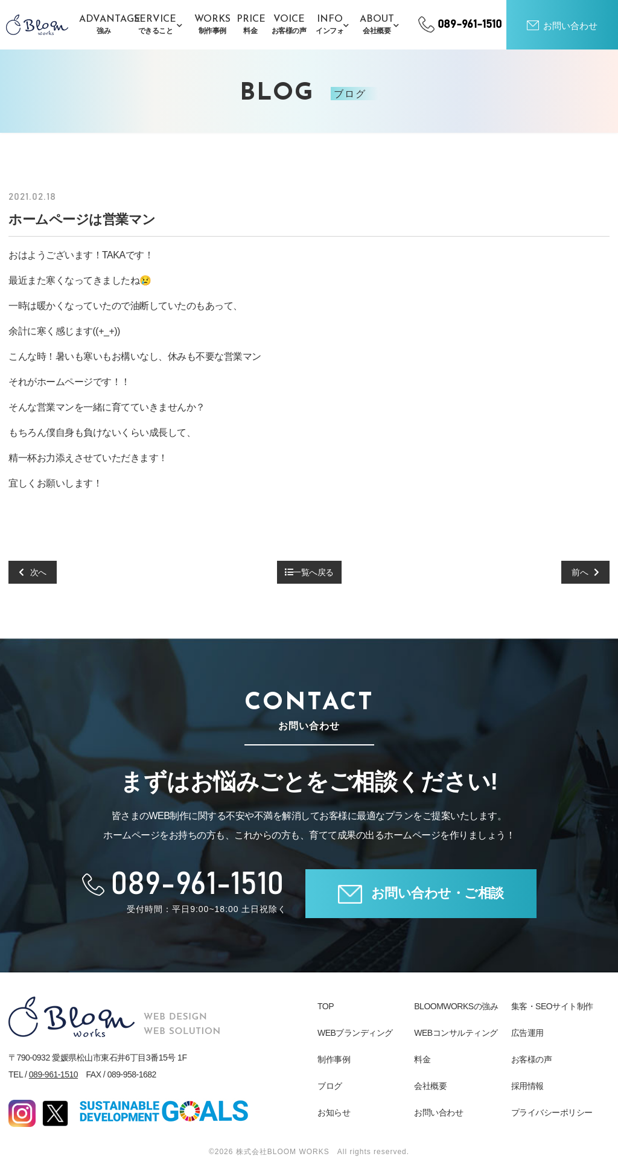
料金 (422, 1059)
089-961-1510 (53, 1074)
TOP (325, 1006)
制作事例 (333, 1059)
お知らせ (333, 1112)
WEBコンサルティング (455, 1033)
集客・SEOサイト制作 (552, 1006)
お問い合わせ (438, 1112)
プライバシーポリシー (552, 1112)
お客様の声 (531, 1059)
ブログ (329, 1086)
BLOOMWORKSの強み (456, 1006)
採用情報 (527, 1086)
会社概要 (430, 1086)
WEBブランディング (355, 1033)
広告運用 (527, 1033)
